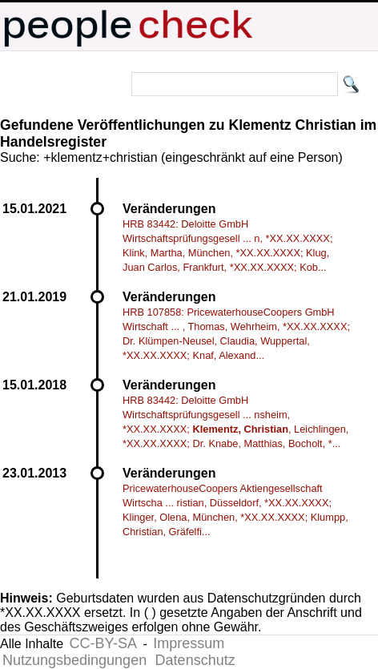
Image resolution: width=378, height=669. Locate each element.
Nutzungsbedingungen (74, 660)
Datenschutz (195, 660)
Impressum (188, 643)
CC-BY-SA (103, 643)
